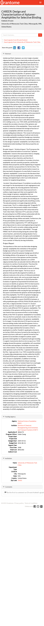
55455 (20, 480)
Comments (8, 487)
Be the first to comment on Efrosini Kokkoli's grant (23, 492)
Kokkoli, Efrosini (7, 21)
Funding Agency (10, 417)
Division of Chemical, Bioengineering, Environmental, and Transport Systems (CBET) (28, 427)
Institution (8, 458)
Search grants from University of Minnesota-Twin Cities (21, 42)
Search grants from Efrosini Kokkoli (14, 40)
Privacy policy (19, 503)
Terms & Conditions (31, 503)
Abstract (8, 54)
